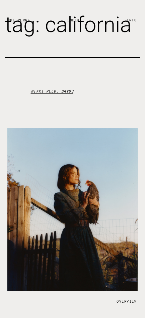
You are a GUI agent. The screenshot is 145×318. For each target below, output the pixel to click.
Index (73, 19)
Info (131, 19)
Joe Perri (18, 19)
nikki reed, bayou (52, 91)
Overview (126, 301)
